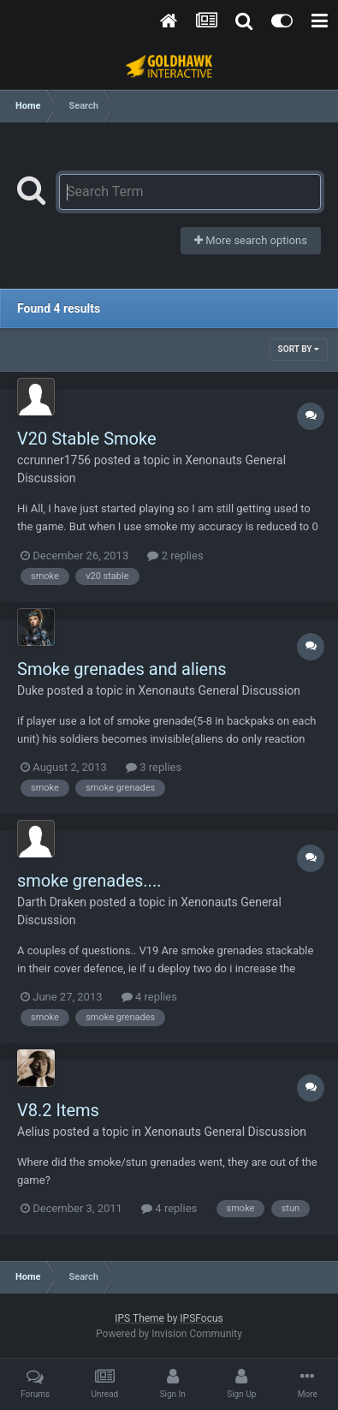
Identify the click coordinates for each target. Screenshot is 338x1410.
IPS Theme (139, 1318)
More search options (250, 240)
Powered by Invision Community (169, 1334)
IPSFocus (201, 1318)
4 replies (149, 996)
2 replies (175, 555)
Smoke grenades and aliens (122, 669)
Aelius (33, 1131)
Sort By (298, 349)
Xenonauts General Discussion (219, 690)
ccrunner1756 (54, 460)
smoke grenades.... (89, 880)
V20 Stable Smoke (87, 438)
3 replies (153, 767)
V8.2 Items (58, 1110)
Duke (30, 690)
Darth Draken (51, 902)
